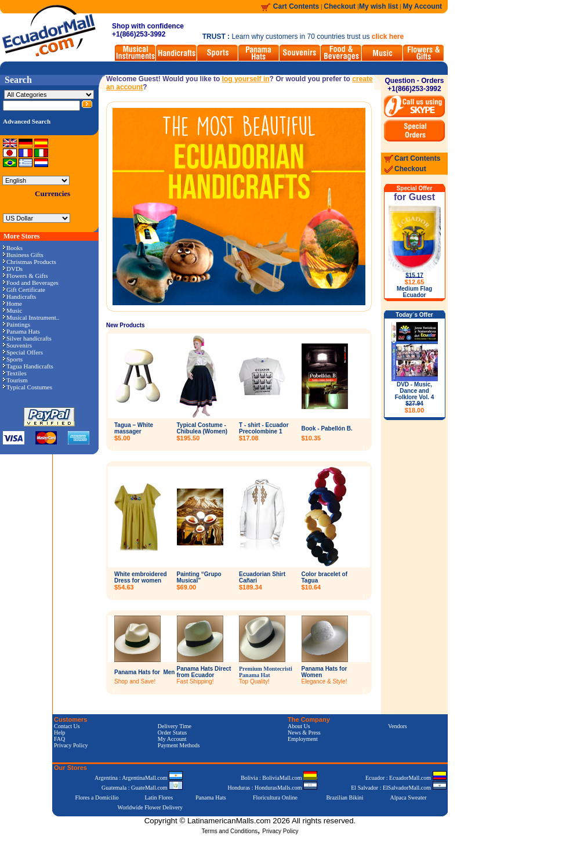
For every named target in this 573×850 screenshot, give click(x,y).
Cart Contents (296, 6)
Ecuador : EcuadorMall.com (406, 778)
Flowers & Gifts (25, 275)
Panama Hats (21, 331)
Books (13, 247)
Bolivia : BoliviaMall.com (279, 778)
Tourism (15, 380)
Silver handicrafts (27, 338)
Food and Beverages (31, 282)
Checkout (340, 6)
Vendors (397, 726)
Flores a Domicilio (97, 797)
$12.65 (415, 281)
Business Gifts (23, 254)
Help (59, 732)
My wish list (378, 6)
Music (13, 310)
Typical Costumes (27, 387)
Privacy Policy (71, 745)
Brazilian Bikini (344, 797)
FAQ (59, 739)
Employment (303, 739)
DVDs (13, 268)
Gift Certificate (24, 289)
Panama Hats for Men (144, 672)
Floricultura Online (275, 797)
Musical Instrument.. (31, 317)
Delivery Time (174, 726)
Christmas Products (29, 261)
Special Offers (23, 352)
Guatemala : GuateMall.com (142, 787)
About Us (299, 726)
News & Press (304, 732)
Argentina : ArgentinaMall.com (139, 778)
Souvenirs (17, 345)
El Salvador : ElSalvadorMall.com (398, 787)
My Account (422, 6)
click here (388, 36)
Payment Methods (179, 745)
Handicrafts (19, 296)
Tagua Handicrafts (28, 366)
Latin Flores (159, 797)
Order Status (172, 732)
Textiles (15, 373)
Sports (13, 359)
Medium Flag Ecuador (414, 291)
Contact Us (67, 726)
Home (12, 303)
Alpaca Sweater (408, 797)
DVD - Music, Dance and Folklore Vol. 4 (414, 397)
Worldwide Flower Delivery (150, 807)
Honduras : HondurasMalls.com (272, 787)
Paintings (16, 324)
